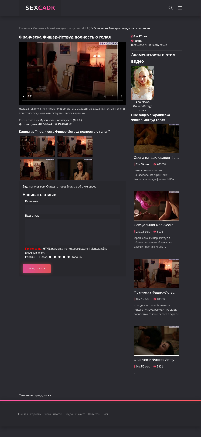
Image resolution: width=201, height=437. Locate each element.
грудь (38, 395)
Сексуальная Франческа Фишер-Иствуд (166, 225)
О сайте (80, 414)
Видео (69, 414)
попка (47, 395)
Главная (24, 28)
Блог (105, 414)
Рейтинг (30, 257)
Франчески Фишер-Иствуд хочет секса (165, 360)
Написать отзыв (157, 45)
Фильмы (38, 28)
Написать (94, 414)
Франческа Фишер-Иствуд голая (142, 106)
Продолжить (37, 268)
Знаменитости (53, 414)
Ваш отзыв (32, 215)
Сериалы (35, 414)
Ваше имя (31, 201)
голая (29, 395)
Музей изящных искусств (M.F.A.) (68, 28)
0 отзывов (137, 45)
